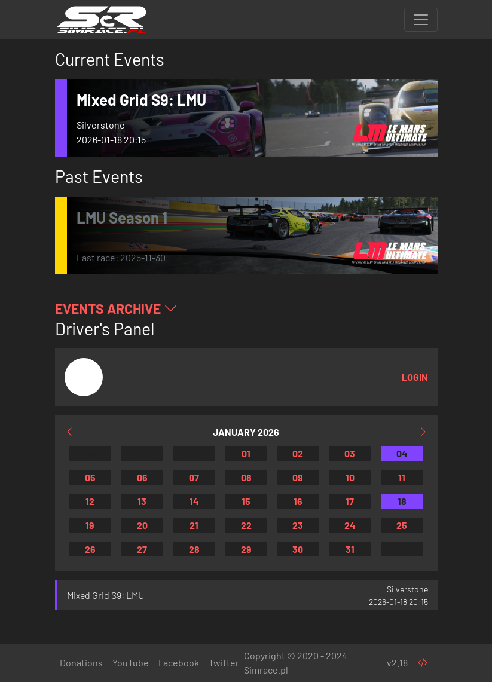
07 (194, 477)
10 (350, 477)
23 (297, 525)
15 (246, 501)
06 (142, 477)
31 (194, 453)
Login (415, 377)
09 (297, 477)
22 (246, 525)
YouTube (130, 662)
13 (141, 501)
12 (89, 501)
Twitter (224, 662)
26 (90, 549)
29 (90, 453)
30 (142, 453)
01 (246, 453)
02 (297, 453)
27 (142, 549)
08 (246, 477)
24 (350, 525)
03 (349, 453)
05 (90, 477)
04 (402, 453)
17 (350, 501)
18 (402, 501)
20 (142, 525)
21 (194, 525)
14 (194, 501)
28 (194, 549)
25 (401, 525)
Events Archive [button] (116, 308)
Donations (81, 662)
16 (298, 501)
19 (89, 525)
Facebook (178, 662)
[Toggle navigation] (421, 20)
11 (401, 477)
